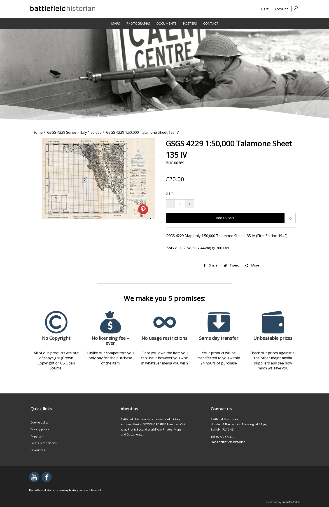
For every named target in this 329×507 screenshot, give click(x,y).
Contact (210, 23)
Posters (190, 23)
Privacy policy (39, 429)
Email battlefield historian (228, 442)
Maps (115, 23)
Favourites (37, 450)
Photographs (138, 23)
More (251, 265)
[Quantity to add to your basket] (180, 203)
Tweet (231, 265)
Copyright (37, 436)
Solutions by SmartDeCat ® (283, 502)
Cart (264, 9)
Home (38, 132)
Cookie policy (39, 422)
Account (281, 9)
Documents (166, 23)
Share (209, 265)
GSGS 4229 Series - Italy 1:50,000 (74, 132)
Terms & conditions (43, 443)
